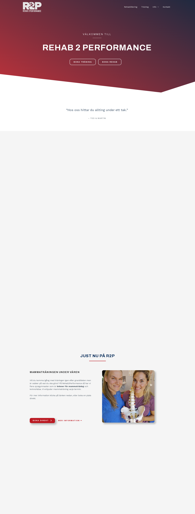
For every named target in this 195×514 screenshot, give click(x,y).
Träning (145, 7)
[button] (83, 62)
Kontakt (166, 7)
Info (154, 7)
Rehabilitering (130, 7)
